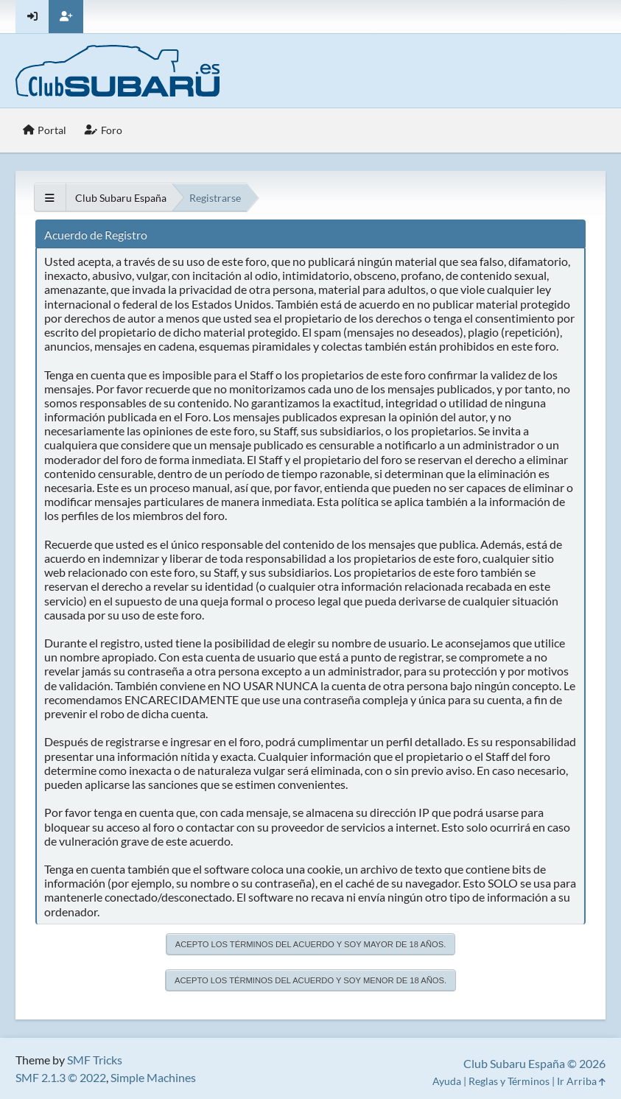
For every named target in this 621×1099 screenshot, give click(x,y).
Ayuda (446, 1081)
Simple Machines (153, 1077)
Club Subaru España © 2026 (534, 1063)
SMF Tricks (94, 1060)
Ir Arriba (581, 1081)
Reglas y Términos (509, 1081)
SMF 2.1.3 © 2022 (60, 1077)
